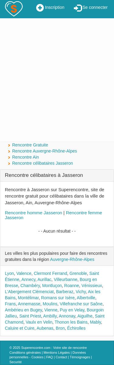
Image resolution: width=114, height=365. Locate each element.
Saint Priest (30, 316)
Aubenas (44, 328)
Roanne (71, 285)
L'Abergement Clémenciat (29, 291)
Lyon (9, 273)
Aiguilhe (84, 316)
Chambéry (30, 285)
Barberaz (64, 291)
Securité (15, 362)
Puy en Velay (72, 309)
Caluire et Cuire (19, 328)
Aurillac (44, 279)
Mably (95, 322)
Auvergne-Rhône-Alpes (72, 259)
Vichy (81, 291)
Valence (24, 273)
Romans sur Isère (57, 297)
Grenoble (78, 273)
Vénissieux (91, 285)
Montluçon (52, 285)
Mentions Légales (56, 352)
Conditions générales (25, 352)
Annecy (29, 279)
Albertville (86, 297)
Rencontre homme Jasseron (33, 212)
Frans (10, 303)
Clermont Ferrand (50, 273)
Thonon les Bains (71, 322)
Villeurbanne (66, 279)
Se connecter (91, 8)
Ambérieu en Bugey (23, 309)
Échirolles (76, 328)
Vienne (50, 309)
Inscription (50, 8)
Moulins (50, 303)
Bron (60, 328)
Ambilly (50, 316)
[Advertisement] (57, 80)
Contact (61, 357)
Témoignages (80, 357)
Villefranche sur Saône (81, 303)
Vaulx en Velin (39, 322)
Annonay (67, 316)
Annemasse (29, 303)
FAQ (49, 357)
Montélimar (28, 297)
